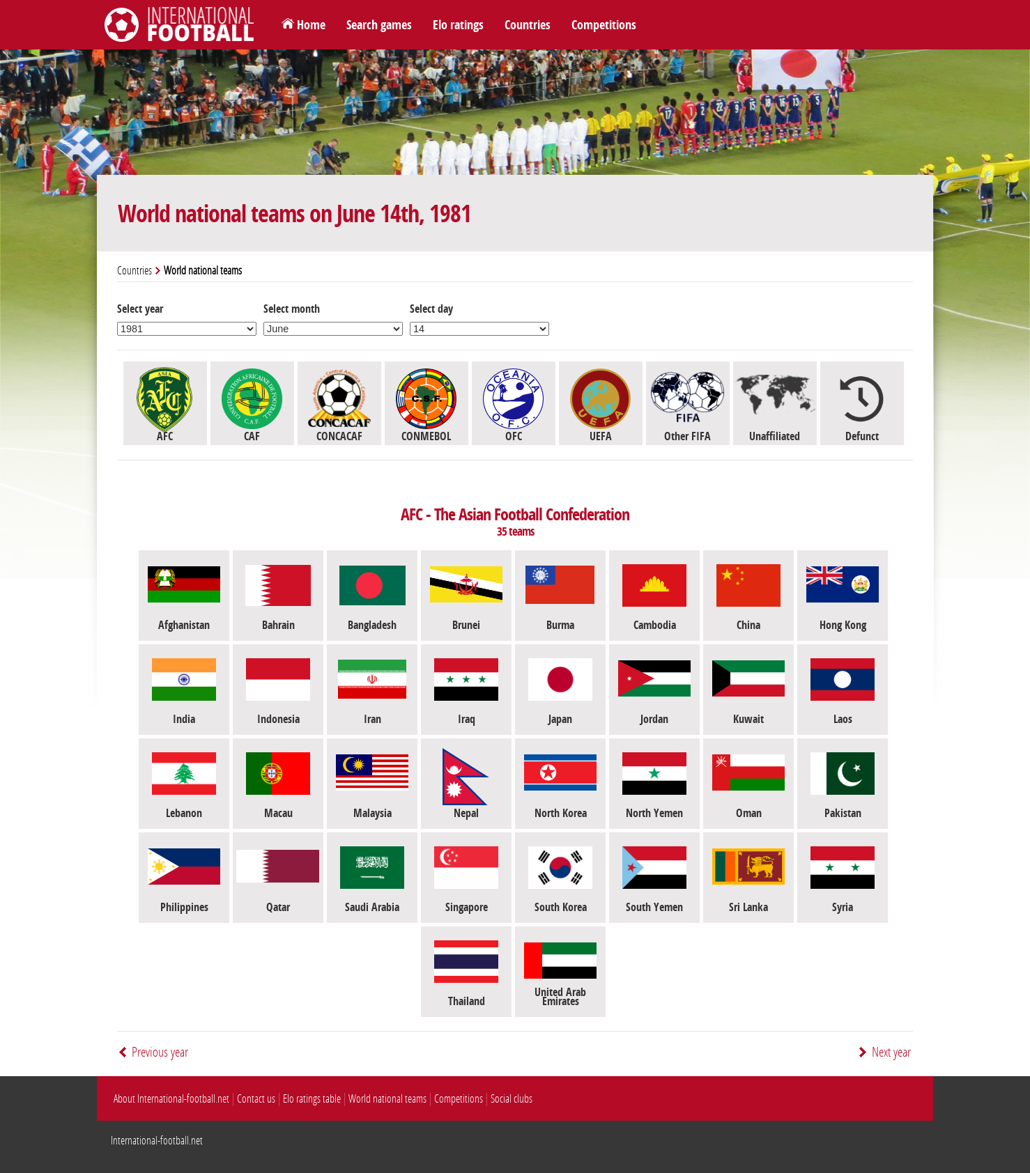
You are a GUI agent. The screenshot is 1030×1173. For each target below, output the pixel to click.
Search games (379, 25)
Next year (891, 1052)
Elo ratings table (312, 1098)
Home (311, 25)
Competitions (603, 25)
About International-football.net (171, 1098)
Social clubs (511, 1098)
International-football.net (157, 1140)
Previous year (160, 1052)
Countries (528, 25)
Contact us (256, 1098)
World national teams (387, 1098)
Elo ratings (458, 25)
